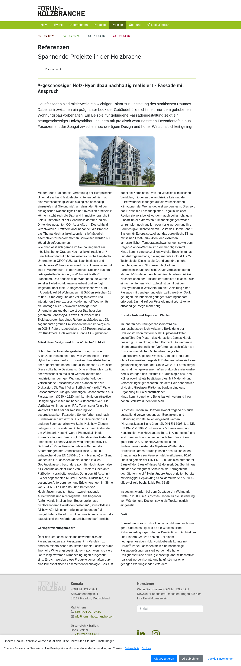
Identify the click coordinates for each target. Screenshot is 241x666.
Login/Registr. (158, 24)
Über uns (135, 24)
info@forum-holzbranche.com (94, 616)
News (44, 24)
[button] (111, 183)
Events (58, 24)
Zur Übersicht (53, 69)
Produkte (100, 24)
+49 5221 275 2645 (88, 612)
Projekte (117, 24)
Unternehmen (78, 24)
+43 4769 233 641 (87, 634)
